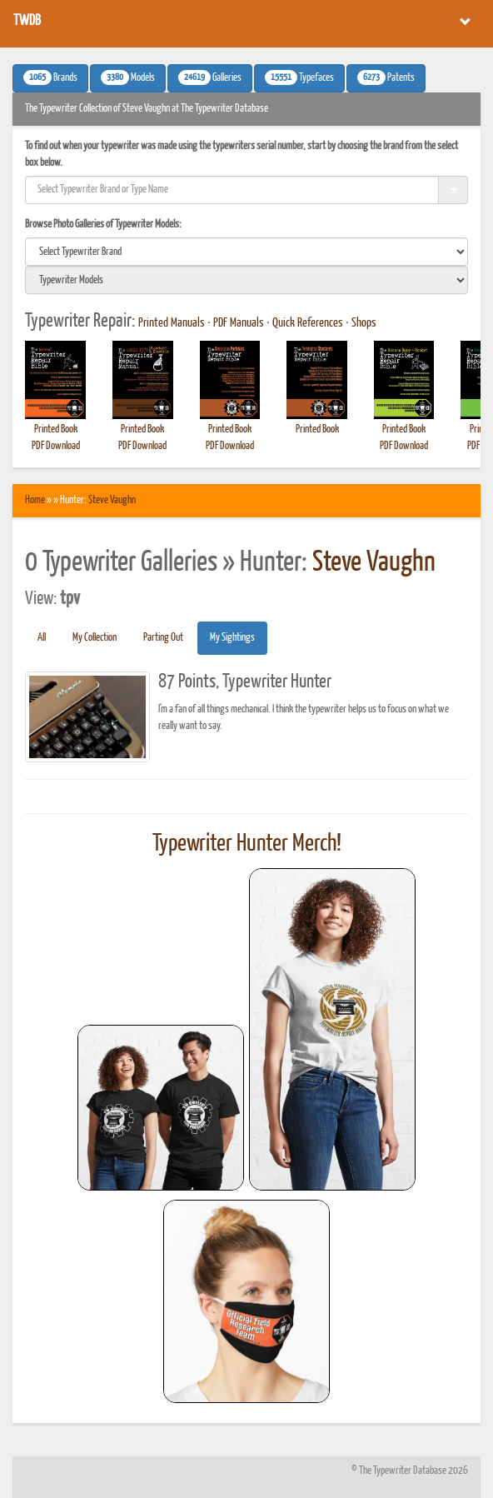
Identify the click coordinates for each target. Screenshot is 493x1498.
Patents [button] (386, 77)
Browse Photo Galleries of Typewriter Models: (103, 224)
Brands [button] (50, 77)
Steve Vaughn (112, 500)
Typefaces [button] (299, 77)
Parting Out (163, 637)
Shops (363, 323)
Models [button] (128, 77)
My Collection (94, 637)
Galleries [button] (210, 77)
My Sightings (232, 637)
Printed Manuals (171, 323)
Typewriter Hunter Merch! (246, 844)
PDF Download (56, 446)
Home (35, 500)
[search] (246, 251)
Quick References (307, 323)
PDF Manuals (238, 323)
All (41, 637)
